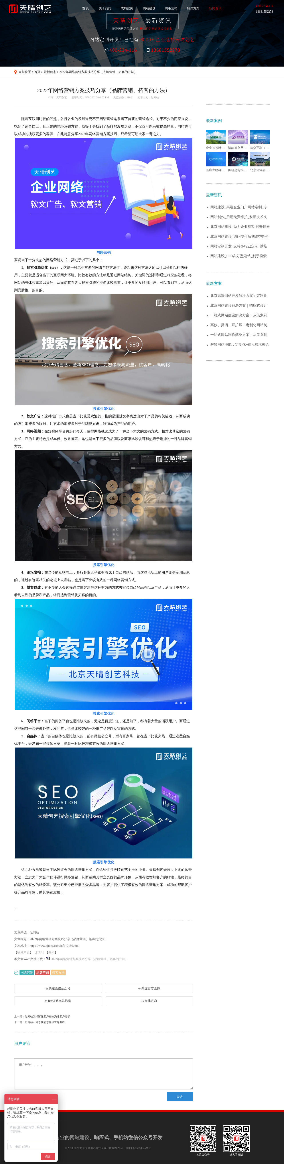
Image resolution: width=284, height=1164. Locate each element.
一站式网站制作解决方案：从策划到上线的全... (238, 335)
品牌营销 (42, 972)
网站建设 (149, 8)
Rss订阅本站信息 (58, 1000)
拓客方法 (58, 972)
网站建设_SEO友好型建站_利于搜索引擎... (238, 256)
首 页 (85, 8)
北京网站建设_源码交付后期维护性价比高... (239, 237)
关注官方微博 (149, 988)
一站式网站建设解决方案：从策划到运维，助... (238, 315)
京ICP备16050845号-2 (138, 1148)
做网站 (155, 97)
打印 (39, 952)
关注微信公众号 (58, 990)
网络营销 (171, 8)
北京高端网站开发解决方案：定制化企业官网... (238, 296)
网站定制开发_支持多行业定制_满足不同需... (238, 246)
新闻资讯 (215, 8)
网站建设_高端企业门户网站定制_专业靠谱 (238, 207)
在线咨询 (149, 1000)
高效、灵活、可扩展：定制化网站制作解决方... (238, 325)
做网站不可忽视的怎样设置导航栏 (45, 1022)
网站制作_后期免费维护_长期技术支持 (238, 217)
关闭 (51, 952)
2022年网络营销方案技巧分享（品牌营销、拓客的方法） (98, 72)
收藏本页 (23, 952)
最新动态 (50, 72)
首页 (37, 72)
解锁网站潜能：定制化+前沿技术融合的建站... (239, 345)
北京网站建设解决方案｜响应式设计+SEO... (238, 306)
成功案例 (127, 8)
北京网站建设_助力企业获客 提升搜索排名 (240, 227)
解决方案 (193, 8)
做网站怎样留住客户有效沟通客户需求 (47, 1016)
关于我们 (105, 8)
